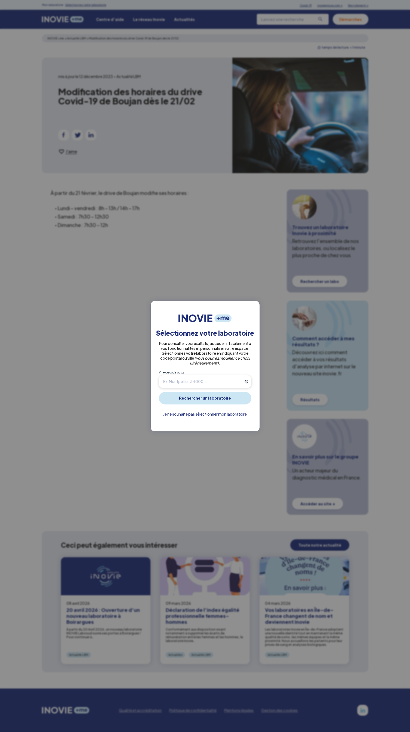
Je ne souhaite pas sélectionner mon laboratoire (205, 414)
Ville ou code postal (172, 372)
